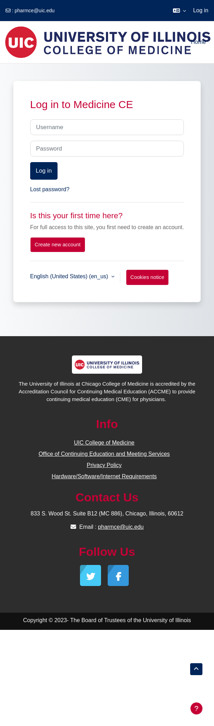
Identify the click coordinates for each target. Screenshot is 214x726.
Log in (200, 10)
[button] (179, 10)
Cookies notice (148, 277)
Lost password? (49, 189)
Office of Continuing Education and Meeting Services (104, 454)
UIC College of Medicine (104, 443)
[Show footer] (196, 708)
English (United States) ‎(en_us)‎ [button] (70, 276)
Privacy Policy (104, 465)
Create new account (58, 244)
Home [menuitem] (198, 42)
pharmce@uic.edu (35, 10)
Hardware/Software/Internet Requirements (104, 476)
